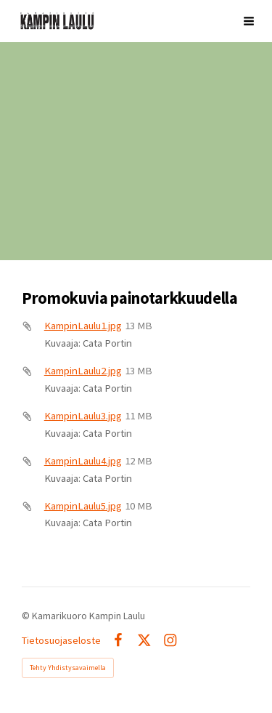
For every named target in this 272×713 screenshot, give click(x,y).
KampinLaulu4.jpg (83, 460)
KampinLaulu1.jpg (83, 325)
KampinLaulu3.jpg (83, 415)
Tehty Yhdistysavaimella (68, 667)
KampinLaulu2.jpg (83, 370)
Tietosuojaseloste (61, 640)
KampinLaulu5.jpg (83, 505)
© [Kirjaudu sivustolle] (27, 615)
